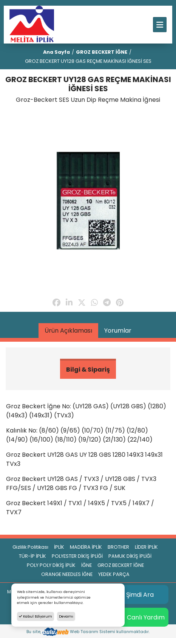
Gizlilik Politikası (30, 547)
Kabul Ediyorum (35, 616)
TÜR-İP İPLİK (32, 556)
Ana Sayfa (56, 52)
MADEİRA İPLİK (86, 547)
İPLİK (59, 547)
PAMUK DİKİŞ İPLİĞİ (129, 556)
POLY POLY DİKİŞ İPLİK (51, 565)
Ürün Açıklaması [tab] (68, 330)
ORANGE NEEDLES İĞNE (67, 574)
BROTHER (118, 547)
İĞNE (86, 565)
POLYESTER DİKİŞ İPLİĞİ (77, 556)
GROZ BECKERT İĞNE (101, 52)
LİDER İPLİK (146, 547)
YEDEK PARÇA (114, 574)
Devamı (66, 616)
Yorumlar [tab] (117, 330)
